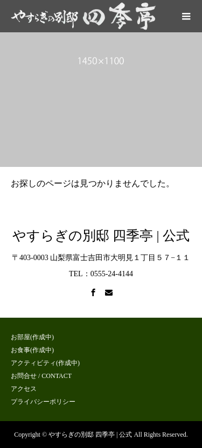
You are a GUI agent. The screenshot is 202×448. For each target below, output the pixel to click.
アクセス (24, 389)
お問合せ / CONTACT (41, 376)
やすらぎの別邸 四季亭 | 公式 (101, 235)
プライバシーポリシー (43, 401)
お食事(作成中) (32, 350)
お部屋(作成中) (32, 337)
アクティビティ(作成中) (45, 363)
